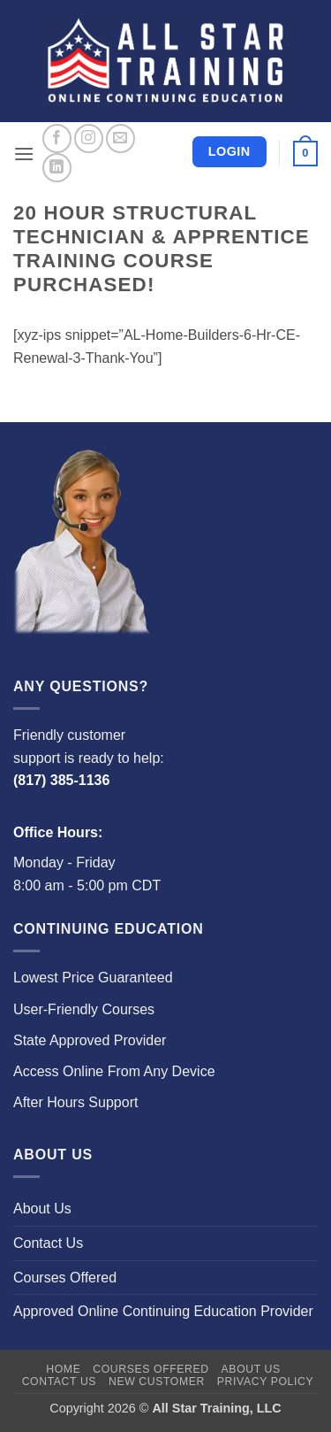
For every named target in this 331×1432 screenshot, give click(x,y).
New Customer (157, 1381)
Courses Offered (65, 1277)
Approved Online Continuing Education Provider (163, 1311)
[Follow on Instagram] (88, 138)
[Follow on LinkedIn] (56, 167)
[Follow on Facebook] (56, 138)
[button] (23, 153)
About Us (42, 1208)
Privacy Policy (265, 1381)
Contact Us (48, 1243)
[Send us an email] (120, 138)
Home (63, 1369)
